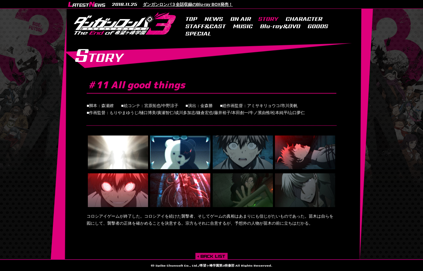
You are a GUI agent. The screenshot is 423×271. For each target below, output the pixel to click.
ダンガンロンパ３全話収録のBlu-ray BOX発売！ (188, 4)
